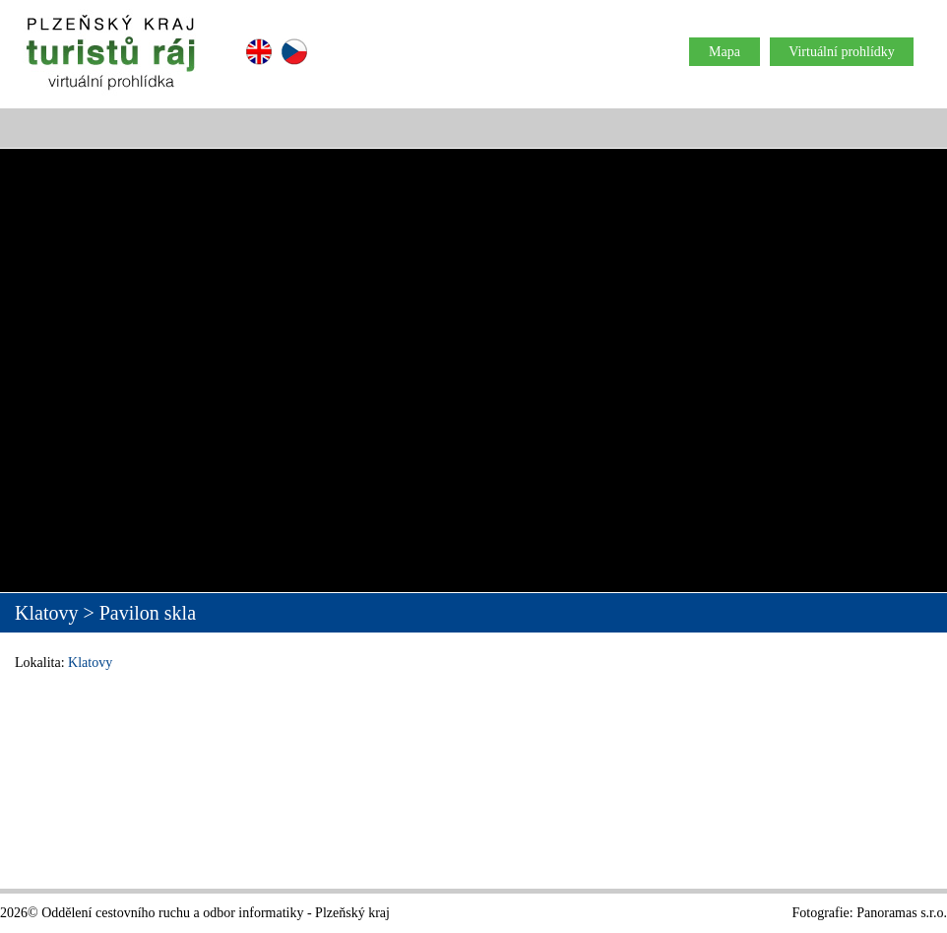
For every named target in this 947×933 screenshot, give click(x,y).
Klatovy (90, 662)
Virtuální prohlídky (842, 51)
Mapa (724, 51)
